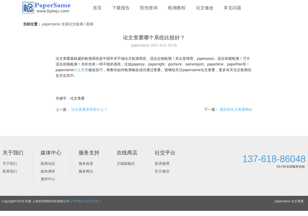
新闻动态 (48, 163)
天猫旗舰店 (126, 163)
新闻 (89, 24)
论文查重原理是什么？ (89, 109)
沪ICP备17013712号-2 (85, 201)
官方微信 (162, 171)
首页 (97, 7)
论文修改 (205, 7)
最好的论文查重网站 (236, 109)
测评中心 (48, 179)
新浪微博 (162, 163)
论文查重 (81, 70)
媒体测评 (48, 171)
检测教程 (177, 7)
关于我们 (10, 163)
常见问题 (232, 7)
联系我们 (10, 171)
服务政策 (86, 163)
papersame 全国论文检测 (62, 24)
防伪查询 (149, 7)
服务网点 (86, 171)
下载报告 (121, 7)
